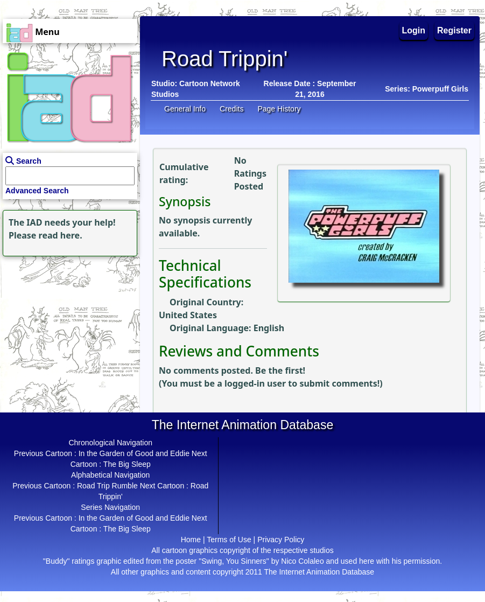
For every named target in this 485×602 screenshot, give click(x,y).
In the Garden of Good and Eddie (134, 453)
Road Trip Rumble (107, 485)
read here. (60, 235)
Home (191, 539)
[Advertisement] (67, 326)
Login (414, 30)
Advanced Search (37, 190)
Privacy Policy (280, 539)
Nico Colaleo (302, 561)
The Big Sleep (127, 464)
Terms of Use (229, 539)
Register (454, 30)
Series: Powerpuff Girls (426, 89)
